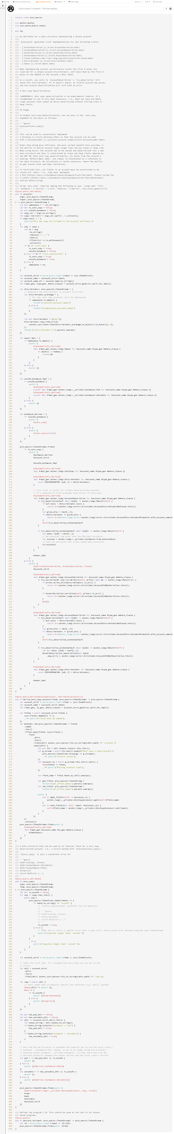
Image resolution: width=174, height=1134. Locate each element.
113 (10, 322)
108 (10, 308)
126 (10, 357)
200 (10, 558)
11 (11, 44)
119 (10, 338)
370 (10, 1020)
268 (10, 743)
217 (10, 604)
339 (10, 936)
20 (11, 69)
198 (10, 553)
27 (11, 88)
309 (10, 854)
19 (11, 66)
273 (10, 756)
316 (10, 873)
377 (10, 1039)
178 (10, 498)
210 (10, 585)
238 (10, 661)
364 (10, 1004)
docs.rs (137, 2)
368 (10, 1014)
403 (10, 1110)
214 (10, 596)
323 (10, 892)
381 (10, 1050)
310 (10, 857)
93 (11, 267)
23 (11, 77)
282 (10, 781)
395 (10, 1088)
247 (10, 686)
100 (10, 286)
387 (10, 1066)
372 (10, 1025)
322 (10, 889)
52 (11, 156)
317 (10, 876)
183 (10, 512)
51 (11, 153)
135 (10, 381)
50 (11, 150)
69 (11, 202)
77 (11, 224)
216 (10, 601)
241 (10, 669)
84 (11, 243)
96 (11, 275)
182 (10, 509)
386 (10, 1063)
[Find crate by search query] (164, 2)
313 (10, 865)
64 (11, 188)
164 (10, 460)
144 (10, 406)
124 (10, 351)
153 (10, 430)
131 (10, 371)
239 (10, 664)
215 (10, 599)
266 (10, 737)
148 (10, 417)
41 (11, 126)
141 (10, 398)
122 (10, 346)
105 (10, 300)
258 (10, 716)
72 (11, 210)
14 (11, 53)
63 (11, 186)
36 (11, 112)
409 (10, 1126)
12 (11, 47)
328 (10, 906)
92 (11, 265)
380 (10, 1047)
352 (10, 971)
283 (10, 783)
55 (11, 164)
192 (10, 536)
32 (11, 102)
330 (10, 911)
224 (10, 623)
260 (10, 721)
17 (11, 61)
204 (10, 569)
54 (11, 161)
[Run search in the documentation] (91, 9)
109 (10, 311)
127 (10, 360)
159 (10, 447)
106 (10, 303)
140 (10, 395)
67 (11, 197)
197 (10, 550)
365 (10, 1006)
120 (10, 341)
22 (11, 74)
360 (10, 993)
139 (10, 392)
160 (10, 449)
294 (10, 813)
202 (10, 563)
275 (10, 762)
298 (10, 824)
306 (10, 846)
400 (10, 1101)
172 (10, 482)
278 (10, 770)
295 (10, 816)
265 (10, 735)
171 (10, 479)
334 (10, 922)
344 (10, 949)
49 (11, 148)
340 (10, 938)
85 (11, 246)
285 (10, 789)
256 (10, 710)
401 (10, 1104)
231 (10, 642)
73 (11, 213)
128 (10, 362)
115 (10, 327)
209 (10, 582)
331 (10, 914)
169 (10, 474)
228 (10, 634)
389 (10, 1071)
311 (10, 860)
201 (10, 561)
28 (11, 91)
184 (10, 515)
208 (10, 580)
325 (10, 898)
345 (10, 952)
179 (10, 501)
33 (11, 104)
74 (11, 216)
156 (10, 438)
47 (11, 142)
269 (10, 745)
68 (11, 199)
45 (11, 137)
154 (10, 433)
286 (10, 792)
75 (11, 218)
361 (10, 995)
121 (10, 343)
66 (11, 194)
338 (10, 933)
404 (10, 1112)
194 (10, 542)
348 (10, 960)
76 (11, 221)
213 (10, 593)
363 (10, 1001)
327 (10, 903)
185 (10, 517)
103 (10, 294)
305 (10, 843)
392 (10, 1080)
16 (11, 58)
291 (10, 805)
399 (10, 1099)
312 (10, 862)
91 (11, 262)
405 (10, 1115)
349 (10, 963)
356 (10, 982)
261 (10, 724)
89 (11, 256)
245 (10, 680)
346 (10, 955)
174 (10, 487)
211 (10, 588)
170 (10, 476)
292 (10, 808)
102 (10, 292)
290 (10, 803)
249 (10, 691)
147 (10, 414)
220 (10, 612)
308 (10, 851)
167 (10, 468)
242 (10, 672)
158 (10, 444)
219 (10, 610)
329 (10, 908)
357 (10, 985)
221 (10, 615)
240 (10, 667)
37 (11, 115)
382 (10, 1052)
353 (10, 974)
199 (10, 555)
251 (10, 697)
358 (10, 987)
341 (10, 941)
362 (10, 998)
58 (11, 172)
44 (11, 134)
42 (11, 129)
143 (10, 403)
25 (11, 83)
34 (11, 107)
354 (10, 976)
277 (10, 767)
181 (10, 506)
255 (10, 707)
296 (10, 819)
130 (10, 368)
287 (10, 794)
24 (11, 80)
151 (10, 425)
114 (10, 324)
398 (10, 1096)
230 (10, 639)
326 (10, 900)
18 (11, 63)
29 (11, 93)
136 (10, 384)
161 (10, 452)
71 (11, 207)
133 (10, 376)
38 (11, 118)
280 (10, 775)
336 (10, 927)
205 (10, 572)
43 (11, 131)
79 (11, 229)
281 (10, 778)
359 (10, 990)
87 (11, 251)
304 (10, 841)
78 (11, 227)
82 (11, 237)
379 (10, 1044)
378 (10, 1042)
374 (10, 1031)
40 (11, 123)
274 (10, 759)
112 (10, 319)
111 (10, 316)
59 (11, 175)
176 (10, 493)
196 (10, 547)
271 (10, 751)
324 (10, 895)
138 (10, 390)
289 (10, 800)
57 (11, 169)
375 (10, 1033)
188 (10, 525)
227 (10, 631)
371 (10, 1023)
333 (10, 919)
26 (11, 85)
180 (10, 504)
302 (10, 835)
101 (10, 289)
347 (10, 957)
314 (10, 868)
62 (11, 183)
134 (10, 379)
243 (10, 675)
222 (10, 618)
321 (10, 887)
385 (10, 1061)
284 (10, 786)
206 (10, 574)
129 (10, 365)
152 (10, 428)
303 (10, 838)
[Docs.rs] (5, 2)
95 (11, 273)
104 (10, 297)
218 (10, 607)
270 (10, 748)
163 (10, 457)
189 (10, 528)
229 (10, 637)
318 (10, 879)
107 (10, 305)
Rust (146, 2)
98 (11, 281)
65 (11, 191)
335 (10, 925)
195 (10, 544)
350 (10, 966)
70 (11, 205)
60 (11, 178)
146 (10, 411)
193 (10, 539)
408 (10, 1123)
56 (11, 167)
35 (11, 110)
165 (10, 463)
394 (10, 1085)
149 (10, 419)
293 (10, 811)
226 (10, 629)
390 (10, 1074)
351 (10, 968)
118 (10, 335)
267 (10, 740)
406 (10, 1118)
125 (10, 354)
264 (10, 732)
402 (10, 1107)
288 (10, 797)
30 (11, 96)
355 (10, 979)
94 (11, 270)
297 (10, 822)
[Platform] (60, 2)
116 (10, 330)
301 (10, 832)
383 (10, 1055)
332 (10, 917)
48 (11, 145)
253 (10, 702)
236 (10, 656)
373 (10, 1028)
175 (10, 490)
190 (10, 531)
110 (10, 313)
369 (10, 1017)
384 (10, 1058)
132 (10, 373)
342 (10, 944)
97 (11, 278)
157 (10, 441)
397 (10, 1093)
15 (11, 55)
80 (11, 232)
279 (10, 773)
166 (10, 466)
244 (10, 678)
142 (10, 400)
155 (10, 436)
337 (10, 930)
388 (10, 1069)
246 (10, 683)
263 (10, 729)
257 (10, 713)
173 (10, 485)
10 (11, 42)
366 (10, 1009)
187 (10, 523)
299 (10, 827)
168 (10, 471)
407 (10, 1120)
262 (10, 726)
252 (10, 699)
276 (10, 764)
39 (11, 121)
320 (10, 884)
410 (10, 1129)
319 (10, 881)
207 (10, 577)
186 (10, 520)
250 (10, 694)
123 (10, 349)
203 (10, 566)
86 (11, 248)
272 (10, 754)
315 (10, 870)
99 (11, 284)
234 (10, 650)
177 (10, 495)
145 (10, 409)
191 (10, 534)
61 (11, 180)
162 (10, 455)
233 (10, 648)
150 (10, 422)
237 (10, 659)
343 (10, 947)
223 (10, 620)
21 (11, 72)
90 (11, 259)
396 (10, 1091)
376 (10, 1036)
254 (10, 705)
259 (10, 718)
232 (10, 645)
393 (10, 1082)
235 (10, 653)
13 (11, 50)
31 (11, 99)
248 (10, 688)
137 (10, 387)
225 (10, 626)
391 (10, 1077)
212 (10, 591)
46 (11, 140)
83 (11, 240)
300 (10, 830)
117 (10, 332)
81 (11, 235)
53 (11, 159)
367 (10, 1012)
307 (10, 849)
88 (11, 254)
